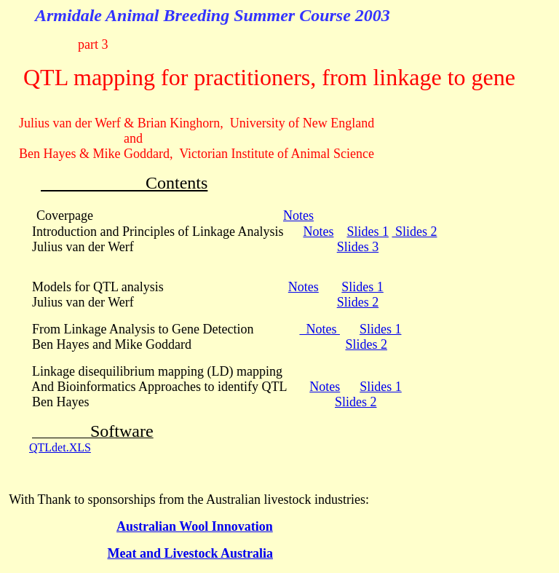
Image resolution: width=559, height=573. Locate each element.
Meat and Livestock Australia (191, 553)
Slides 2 (414, 231)
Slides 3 (358, 247)
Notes (298, 215)
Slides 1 (367, 231)
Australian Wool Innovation (194, 526)
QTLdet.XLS (60, 447)
